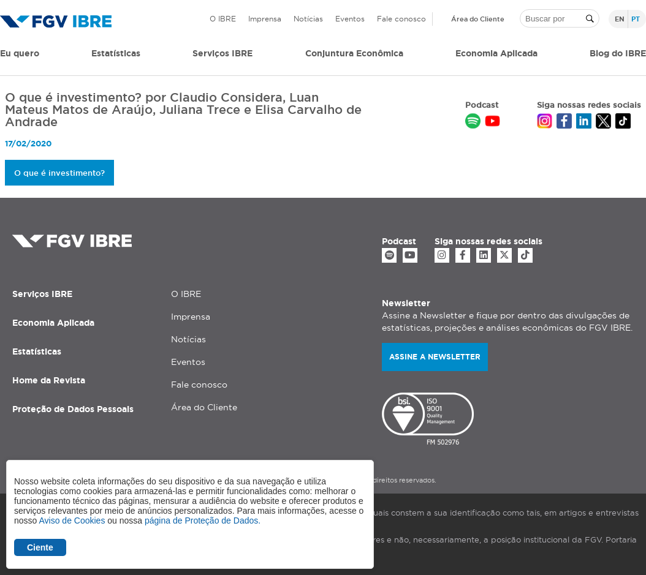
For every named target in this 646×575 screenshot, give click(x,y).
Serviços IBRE (42, 294)
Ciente (40, 547)
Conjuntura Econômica (354, 53)
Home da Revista (48, 380)
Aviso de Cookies (72, 520)
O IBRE (223, 19)
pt (635, 19)
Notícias (308, 19)
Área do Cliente (477, 19)
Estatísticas (115, 53)
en (620, 19)
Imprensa (264, 19)
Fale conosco (401, 19)
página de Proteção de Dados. (202, 520)
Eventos (350, 19)
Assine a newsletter (435, 357)
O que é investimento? (59, 172)
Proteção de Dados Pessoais (73, 409)
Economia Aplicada (53, 323)
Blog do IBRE (618, 53)
